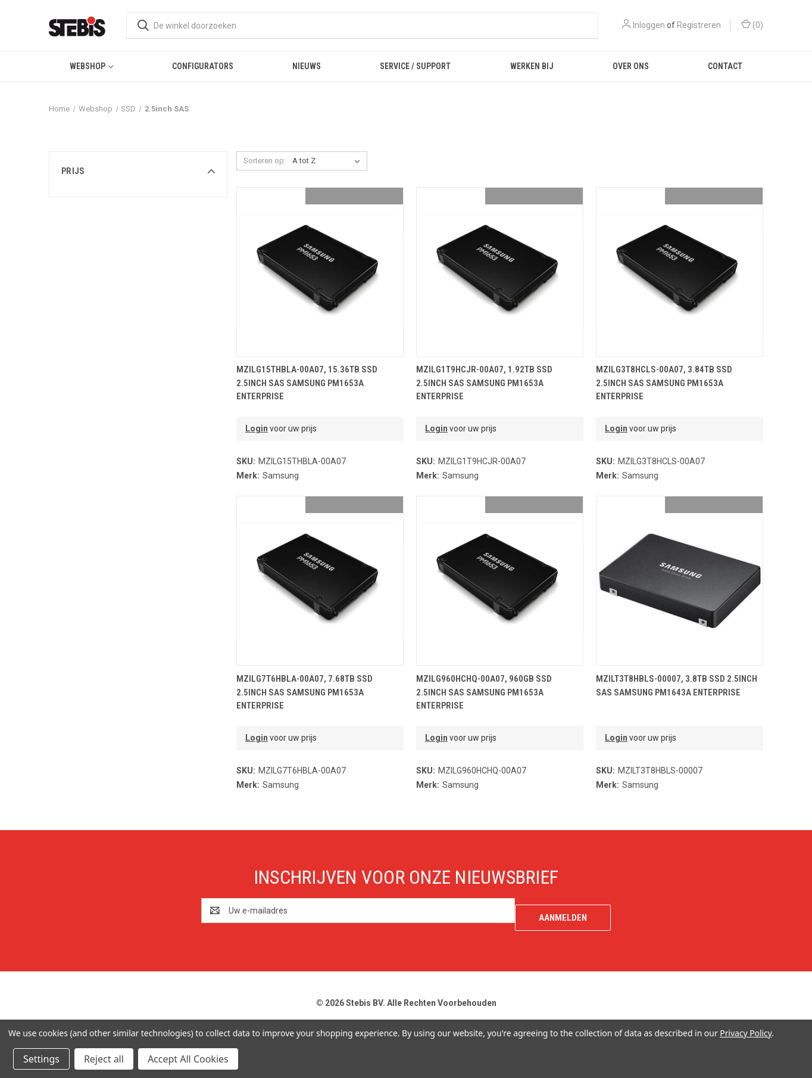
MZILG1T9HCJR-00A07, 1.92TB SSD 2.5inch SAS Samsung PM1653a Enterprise (484, 383)
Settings (41, 1058)
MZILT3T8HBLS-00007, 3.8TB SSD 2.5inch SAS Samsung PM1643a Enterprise (676, 685)
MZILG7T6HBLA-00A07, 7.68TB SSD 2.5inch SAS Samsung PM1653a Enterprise (304, 692)
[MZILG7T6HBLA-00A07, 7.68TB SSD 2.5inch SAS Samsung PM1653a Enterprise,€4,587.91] (320, 580)
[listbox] (329, 161)
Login (256, 428)
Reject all (104, 1058)
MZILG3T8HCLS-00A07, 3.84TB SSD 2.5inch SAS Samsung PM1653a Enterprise (664, 383)
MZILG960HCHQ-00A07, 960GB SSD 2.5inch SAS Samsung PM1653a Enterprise (484, 692)
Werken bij (532, 66)
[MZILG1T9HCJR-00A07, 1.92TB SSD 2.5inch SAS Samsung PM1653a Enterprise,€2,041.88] (500, 272)
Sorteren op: (264, 160)
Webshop (91, 66)
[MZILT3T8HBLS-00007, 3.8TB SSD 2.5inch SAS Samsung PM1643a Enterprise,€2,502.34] (679, 580)
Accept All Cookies (188, 1058)
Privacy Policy (746, 1033)
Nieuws (306, 66)
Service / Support (415, 66)
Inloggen (649, 25)
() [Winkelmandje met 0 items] (752, 24)
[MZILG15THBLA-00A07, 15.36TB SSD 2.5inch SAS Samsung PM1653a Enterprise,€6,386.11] (320, 272)
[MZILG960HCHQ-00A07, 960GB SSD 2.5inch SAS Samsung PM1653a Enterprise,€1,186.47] (500, 580)
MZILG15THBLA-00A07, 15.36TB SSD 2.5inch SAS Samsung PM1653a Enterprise (306, 383)
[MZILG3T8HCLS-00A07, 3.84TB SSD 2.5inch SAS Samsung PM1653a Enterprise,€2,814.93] (679, 272)
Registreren (699, 25)
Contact (725, 66)
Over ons (631, 66)
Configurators (202, 66)
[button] (138, 171)
